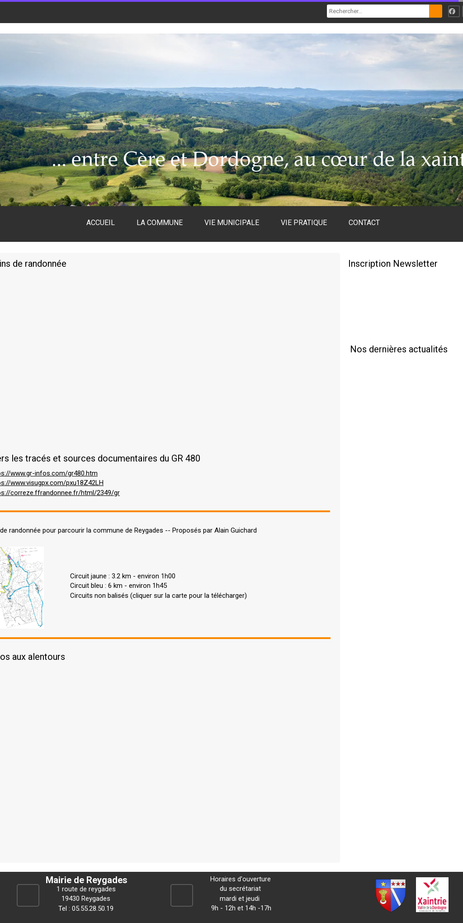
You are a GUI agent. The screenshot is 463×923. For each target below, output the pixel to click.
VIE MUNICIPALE (231, 222)
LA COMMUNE (160, 222)
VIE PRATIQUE (304, 222)
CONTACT (364, 222)
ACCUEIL (100, 222)
